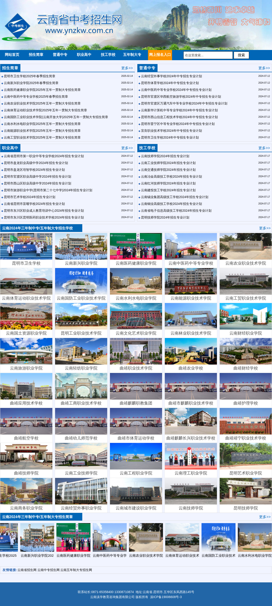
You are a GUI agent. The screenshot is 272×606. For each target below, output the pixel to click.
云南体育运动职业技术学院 (26, 284)
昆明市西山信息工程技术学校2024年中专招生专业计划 (179, 117)
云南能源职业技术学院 (191, 284)
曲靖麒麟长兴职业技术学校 (191, 424)
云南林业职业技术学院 (191, 319)
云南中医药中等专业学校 (191, 249)
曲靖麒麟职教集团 (136, 389)
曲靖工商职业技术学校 (81, 389)
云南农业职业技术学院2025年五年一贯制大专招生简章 (42, 103)
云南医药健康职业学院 (136, 249)
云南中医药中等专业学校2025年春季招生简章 (36, 96)
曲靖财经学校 (246, 354)
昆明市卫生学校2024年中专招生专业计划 (170, 137)
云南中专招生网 (48, 570)
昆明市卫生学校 (26, 249)
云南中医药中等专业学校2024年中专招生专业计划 (176, 90)
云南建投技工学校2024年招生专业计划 (168, 190)
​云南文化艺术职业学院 (136, 319)
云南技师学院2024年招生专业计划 (165, 156)
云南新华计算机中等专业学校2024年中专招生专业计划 (179, 110)
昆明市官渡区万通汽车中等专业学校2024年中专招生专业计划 (184, 103)
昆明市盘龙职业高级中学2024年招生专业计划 (36, 163)
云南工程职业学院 (136, 459)
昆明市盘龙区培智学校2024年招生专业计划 (34, 169)
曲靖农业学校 (191, 354)
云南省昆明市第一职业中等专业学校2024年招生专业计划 (44, 156)
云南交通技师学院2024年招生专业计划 (168, 169)
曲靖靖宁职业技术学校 (246, 424)
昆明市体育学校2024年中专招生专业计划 (170, 83)
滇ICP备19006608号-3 (166, 597)
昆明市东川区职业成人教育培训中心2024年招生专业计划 (44, 210)
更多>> (127, 68)
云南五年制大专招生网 (76, 570)
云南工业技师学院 (81, 459)
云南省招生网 (26, 570)
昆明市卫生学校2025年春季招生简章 (29, 76)
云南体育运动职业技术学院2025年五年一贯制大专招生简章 (45, 110)
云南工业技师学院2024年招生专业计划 (168, 163)
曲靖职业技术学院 (136, 354)
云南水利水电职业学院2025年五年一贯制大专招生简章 (42, 124)
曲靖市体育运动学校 (136, 424)
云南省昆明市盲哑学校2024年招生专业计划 (34, 204)
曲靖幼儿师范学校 (81, 424)
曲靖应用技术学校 (26, 389)
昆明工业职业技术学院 (81, 319)
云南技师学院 (191, 494)
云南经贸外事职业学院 (81, 494)
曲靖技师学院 (26, 459)
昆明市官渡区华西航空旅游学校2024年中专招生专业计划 (181, 96)
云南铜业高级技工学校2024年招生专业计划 (171, 204)
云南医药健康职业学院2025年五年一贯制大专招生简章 (42, 90)
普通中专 (147, 68)
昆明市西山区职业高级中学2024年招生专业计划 (37, 183)
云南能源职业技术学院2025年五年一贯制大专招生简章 (42, 130)
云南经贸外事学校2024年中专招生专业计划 (171, 76)
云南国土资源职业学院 (26, 319)
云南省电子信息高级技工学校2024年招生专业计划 (176, 210)
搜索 (241, 55)
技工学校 (147, 148)
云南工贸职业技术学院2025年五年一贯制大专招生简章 (42, 137)
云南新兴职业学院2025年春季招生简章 (31, 83)
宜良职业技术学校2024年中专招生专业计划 (171, 130)
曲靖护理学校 (246, 389)
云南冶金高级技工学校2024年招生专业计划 (171, 176)
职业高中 (10, 148)
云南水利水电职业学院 (136, 284)
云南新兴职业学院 (81, 249)
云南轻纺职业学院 (81, 354)
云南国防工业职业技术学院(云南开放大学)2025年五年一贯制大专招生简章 (56, 117)
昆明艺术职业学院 (246, 459)
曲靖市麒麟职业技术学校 (191, 389)
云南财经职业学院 (246, 319)
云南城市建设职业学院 (136, 494)
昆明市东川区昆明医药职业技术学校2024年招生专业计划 (44, 217)
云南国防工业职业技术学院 (81, 284)
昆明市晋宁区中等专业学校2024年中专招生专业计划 (178, 124)
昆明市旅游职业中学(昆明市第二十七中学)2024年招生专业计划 (48, 190)
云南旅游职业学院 (26, 354)
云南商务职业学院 (26, 494)
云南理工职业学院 (191, 459)
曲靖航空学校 (26, 424)
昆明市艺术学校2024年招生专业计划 (29, 197)
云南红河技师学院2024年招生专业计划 (168, 183)
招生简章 (10, 68)
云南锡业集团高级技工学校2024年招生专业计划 (174, 197)
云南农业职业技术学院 (246, 249)
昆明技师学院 (246, 494)
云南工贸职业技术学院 (246, 284)
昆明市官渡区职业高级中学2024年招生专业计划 (37, 176)
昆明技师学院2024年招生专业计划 (165, 217)
